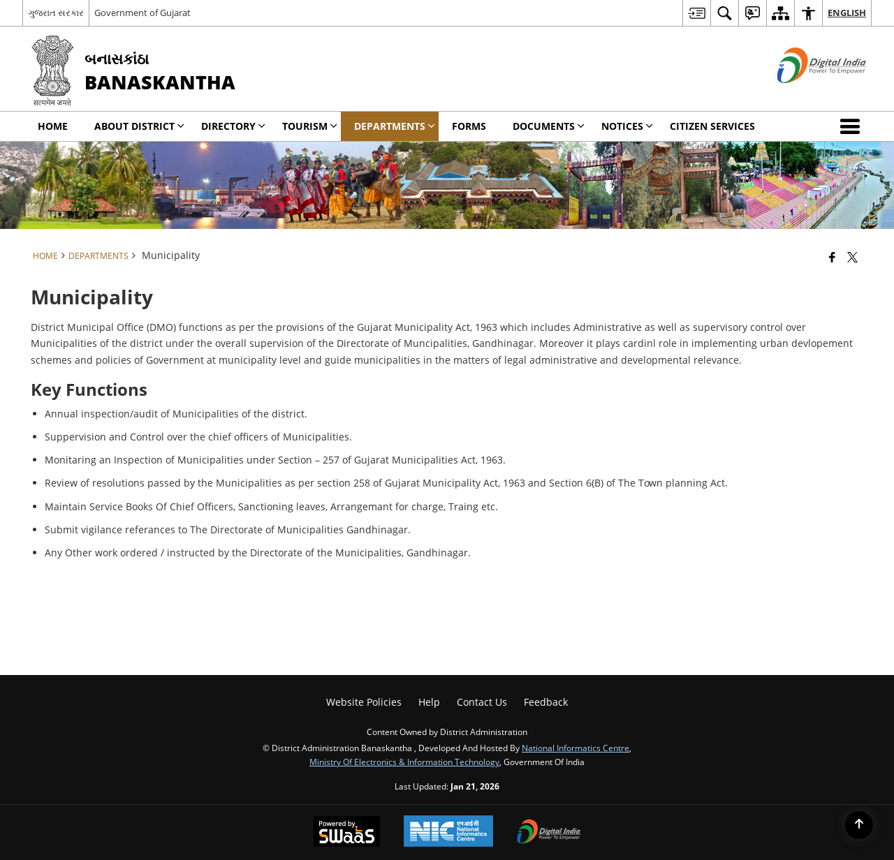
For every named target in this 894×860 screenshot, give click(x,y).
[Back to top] (859, 825)
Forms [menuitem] (469, 126)
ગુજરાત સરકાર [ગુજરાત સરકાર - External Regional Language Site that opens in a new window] (56, 12)
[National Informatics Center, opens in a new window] (448, 832)
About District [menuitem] (139, 126)
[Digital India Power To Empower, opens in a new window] (549, 833)
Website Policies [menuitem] (364, 702)
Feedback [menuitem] (546, 702)
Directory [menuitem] (233, 126)
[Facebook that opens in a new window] (832, 256)
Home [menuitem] (53, 126)
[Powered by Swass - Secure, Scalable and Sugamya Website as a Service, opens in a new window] (346, 833)
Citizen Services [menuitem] (712, 126)
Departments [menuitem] (394, 126)
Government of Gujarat (142, 12)
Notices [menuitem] (627, 126)
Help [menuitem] (429, 702)
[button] (853, 126)
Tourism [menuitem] (309, 126)
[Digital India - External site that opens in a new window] (804, 94)
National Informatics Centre (575, 747)
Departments (98, 255)
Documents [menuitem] (549, 126)
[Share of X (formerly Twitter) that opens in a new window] (852, 256)
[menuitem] (696, 13)
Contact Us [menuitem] (482, 702)
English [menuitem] (847, 12)
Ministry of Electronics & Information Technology (404, 761)
